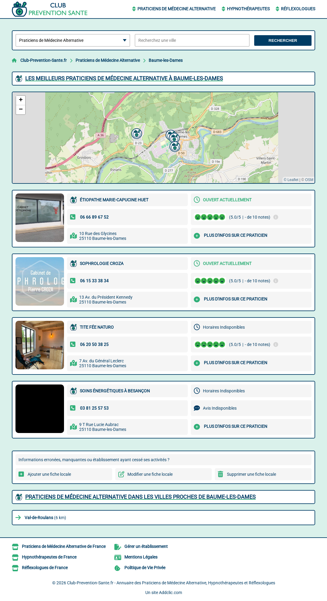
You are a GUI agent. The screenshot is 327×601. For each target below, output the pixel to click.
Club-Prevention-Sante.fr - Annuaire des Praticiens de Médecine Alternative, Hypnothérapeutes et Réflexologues (171, 582)
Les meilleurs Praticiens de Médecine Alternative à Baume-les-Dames (124, 78)
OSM (309, 180)
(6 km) (45, 517)
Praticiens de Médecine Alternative (176, 8)
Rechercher (282, 40)
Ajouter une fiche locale (49, 474)
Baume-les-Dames (166, 60)
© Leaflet (291, 180)
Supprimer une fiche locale (251, 474)
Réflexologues (298, 8)
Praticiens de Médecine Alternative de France (64, 546)
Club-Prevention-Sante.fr (43, 60)
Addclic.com (170, 592)
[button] (174, 145)
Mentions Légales (140, 557)
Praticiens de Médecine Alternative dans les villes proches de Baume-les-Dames (140, 497)
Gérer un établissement (146, 546)
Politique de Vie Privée (144, 567)
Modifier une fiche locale (150, 474)
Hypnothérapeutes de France (49, 557)
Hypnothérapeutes (248, 8)
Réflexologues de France (45, 567)
